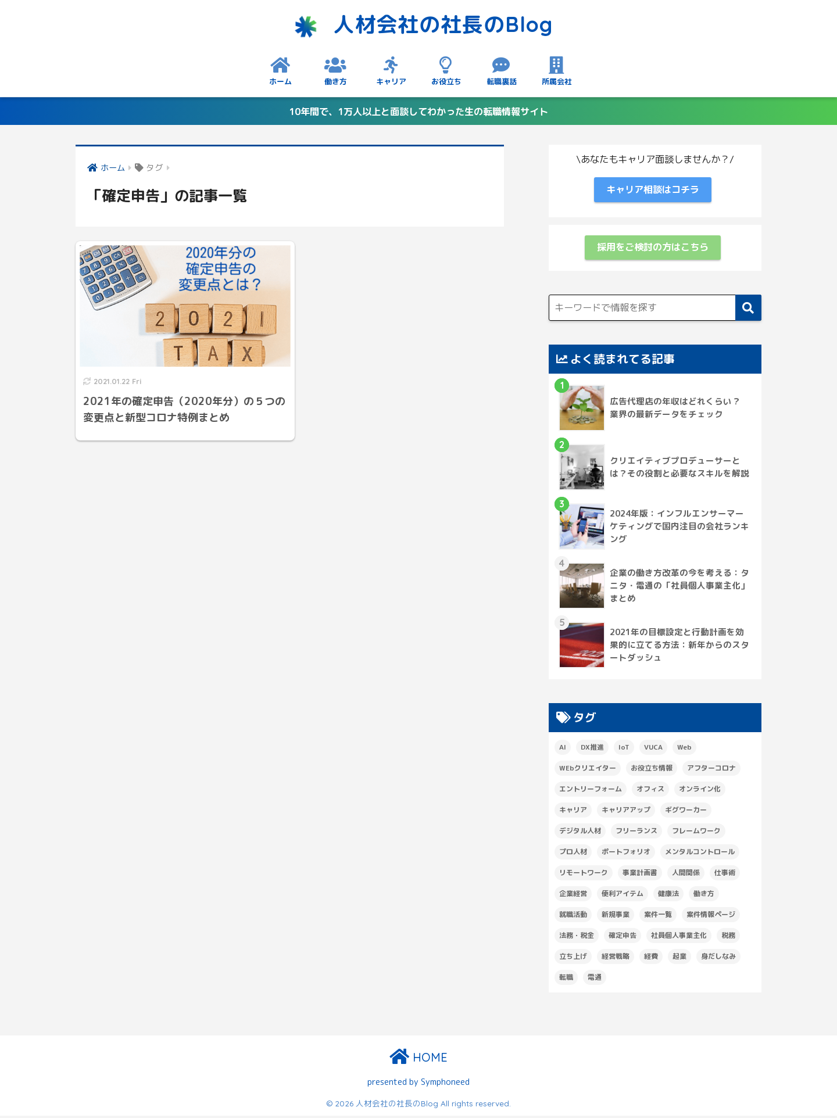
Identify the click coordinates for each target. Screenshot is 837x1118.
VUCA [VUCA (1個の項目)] (653, 749)
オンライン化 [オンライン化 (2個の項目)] (700, 791)
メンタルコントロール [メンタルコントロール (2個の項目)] (700, 854)
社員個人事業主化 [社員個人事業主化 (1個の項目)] (679, 938)
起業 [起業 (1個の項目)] (679, 958)
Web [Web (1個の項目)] (684, 749)
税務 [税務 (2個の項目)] (728, 938)
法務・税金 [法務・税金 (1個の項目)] (576, 938)
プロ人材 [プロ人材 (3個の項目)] (573, 854)
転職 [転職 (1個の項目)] (566, 979)
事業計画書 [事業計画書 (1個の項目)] (640, 875)
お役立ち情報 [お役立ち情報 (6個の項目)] (652, 770)
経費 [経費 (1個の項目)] (651, 958)
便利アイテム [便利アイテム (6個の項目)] (622, 896)
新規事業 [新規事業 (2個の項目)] (615, 917)
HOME (418, 1060)
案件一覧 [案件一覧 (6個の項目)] (658, 917)
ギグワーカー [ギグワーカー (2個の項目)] (686, 812)
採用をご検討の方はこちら (653, 249)
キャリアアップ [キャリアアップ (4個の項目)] (626, 812)
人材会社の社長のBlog (419, 23)
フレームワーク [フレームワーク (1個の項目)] (696, 833)
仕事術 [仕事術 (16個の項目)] (724, 875)
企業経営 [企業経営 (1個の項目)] (573, 896)
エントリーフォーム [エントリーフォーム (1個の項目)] (590, 791)
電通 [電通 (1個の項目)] (595, 979)
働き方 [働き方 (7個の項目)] (703, 896)
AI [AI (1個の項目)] (562, 749)
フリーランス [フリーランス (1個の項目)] (636, 833)
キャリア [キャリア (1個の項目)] (573, 812)
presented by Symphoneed (418, 1084)
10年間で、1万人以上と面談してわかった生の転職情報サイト (419, 111)
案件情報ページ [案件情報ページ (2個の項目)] (710, 917)
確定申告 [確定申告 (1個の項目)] (622, 938)
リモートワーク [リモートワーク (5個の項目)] (583, 875)
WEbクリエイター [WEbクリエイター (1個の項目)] (587, 770)
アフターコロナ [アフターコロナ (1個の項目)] (711, 770)
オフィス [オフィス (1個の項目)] (650, 791)
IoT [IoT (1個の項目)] (623, 749)
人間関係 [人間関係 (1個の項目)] (686, 875)
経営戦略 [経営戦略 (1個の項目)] (615, 958)
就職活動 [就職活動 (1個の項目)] (573, 917)
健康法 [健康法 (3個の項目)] (668, 896)
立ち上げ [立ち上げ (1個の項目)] (573, 958)
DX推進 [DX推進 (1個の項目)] (592, 749)
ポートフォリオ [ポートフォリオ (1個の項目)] (626, 854)
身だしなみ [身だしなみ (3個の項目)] (718, 958)
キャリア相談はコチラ (652, 191)
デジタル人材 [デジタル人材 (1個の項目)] (580, 833)
